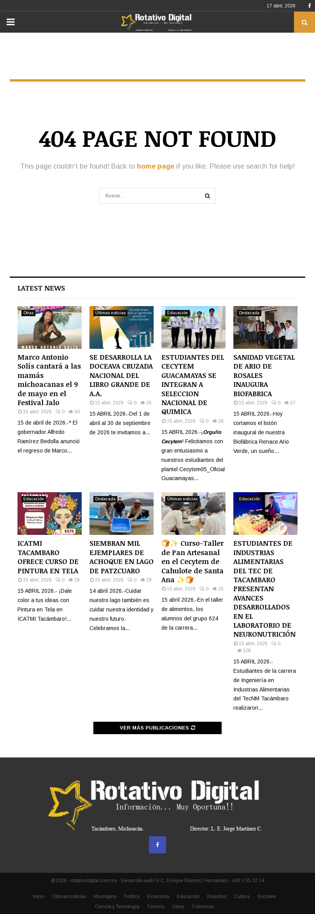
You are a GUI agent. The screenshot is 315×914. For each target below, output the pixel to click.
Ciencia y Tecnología (117, 906)
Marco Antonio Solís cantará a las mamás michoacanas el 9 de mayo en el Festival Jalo (49, 379)
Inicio (38, 896)
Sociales (266, 896)
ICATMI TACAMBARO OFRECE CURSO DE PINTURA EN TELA (48, 556)
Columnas (203, 906)
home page (155, 166)
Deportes (216, 896)
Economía (158, 896)
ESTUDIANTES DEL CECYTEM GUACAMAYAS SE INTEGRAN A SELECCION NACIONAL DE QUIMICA (192, 384)
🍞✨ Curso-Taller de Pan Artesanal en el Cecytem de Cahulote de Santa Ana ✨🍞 (192, 561)
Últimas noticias (110, 313)
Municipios (105, 896)
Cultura (242, 896)
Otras (28, 313)
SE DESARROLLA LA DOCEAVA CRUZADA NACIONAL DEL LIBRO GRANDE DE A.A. (121, 375)
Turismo (155, 906)
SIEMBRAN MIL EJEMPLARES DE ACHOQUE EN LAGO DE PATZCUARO (121, 556)
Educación (177, 313)
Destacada (249, 313)
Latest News (41, 287)
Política (132, 896)
